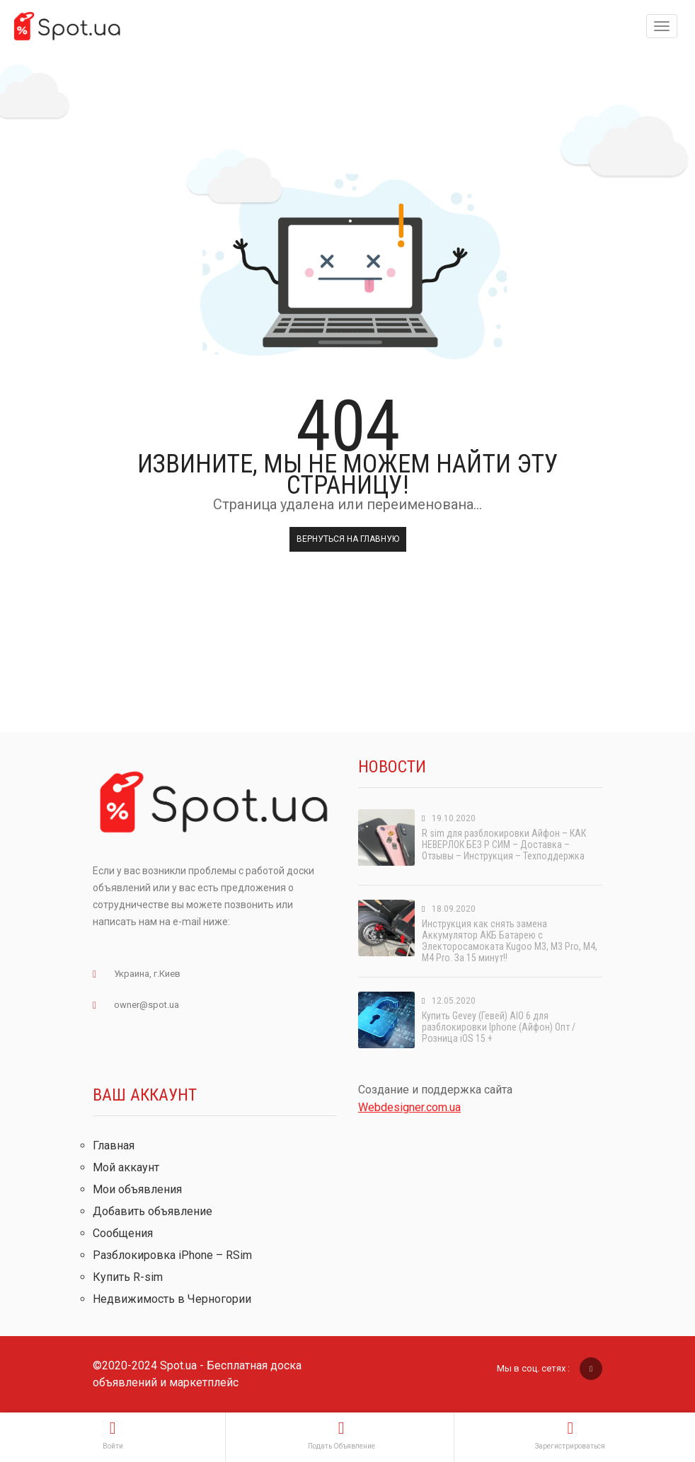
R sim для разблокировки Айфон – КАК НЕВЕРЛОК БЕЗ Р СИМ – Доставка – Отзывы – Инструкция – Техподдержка (504, 844)
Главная (113, 1145)
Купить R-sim (128, 1277)
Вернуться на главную (348, 539)
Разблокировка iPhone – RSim (172, 1255)
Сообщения (123, 1233)
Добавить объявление (152, 1211)
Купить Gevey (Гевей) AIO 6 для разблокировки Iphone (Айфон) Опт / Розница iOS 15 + (498, 1027)
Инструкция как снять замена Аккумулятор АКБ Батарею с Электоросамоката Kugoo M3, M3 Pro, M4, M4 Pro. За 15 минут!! (509, 940)
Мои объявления (137, 1189)
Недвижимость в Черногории (172, 1299)
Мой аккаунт (126, 1167)
